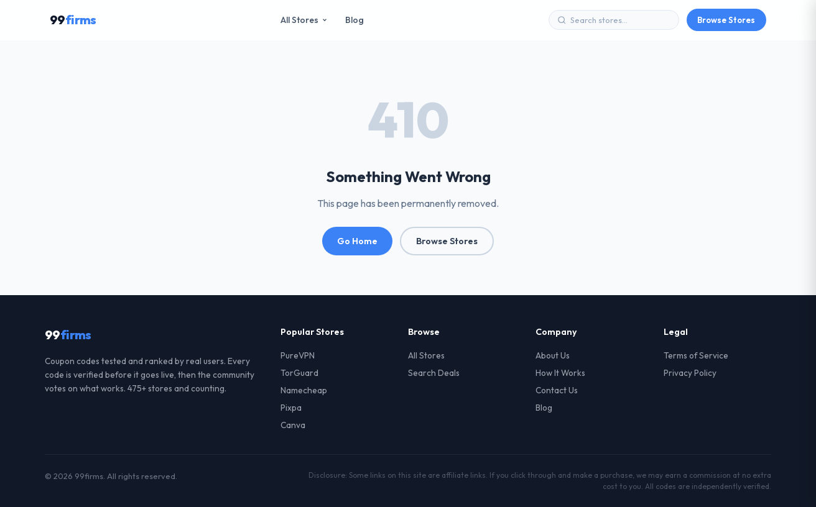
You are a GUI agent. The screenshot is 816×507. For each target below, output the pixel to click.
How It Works (560, 372)
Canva (292, 425)
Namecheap (303, 390)
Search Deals (434, 372)
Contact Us (557, 390)
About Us (553, 355)
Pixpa (291, 407)
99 (73, 19)
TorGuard (299, 372)
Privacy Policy (690, 372)
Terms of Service (696, 355)
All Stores (304, 19)
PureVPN (297, 355)
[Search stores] (620, 20)
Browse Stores (726, 20)
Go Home (357, 241)
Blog (354, 19)
